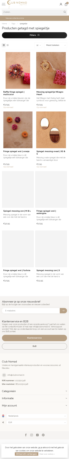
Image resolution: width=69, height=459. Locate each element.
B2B (34, 346)
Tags (13, 23)
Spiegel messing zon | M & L (17, 211)
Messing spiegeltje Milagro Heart (49, 93)
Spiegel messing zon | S (48, 270)
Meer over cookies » (47, 454)
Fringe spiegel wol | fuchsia (16, 270)
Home (4, 23)
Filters (34, 35)
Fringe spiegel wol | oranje (16, 151)
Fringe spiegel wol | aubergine (46, 212)
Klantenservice (34, 338)
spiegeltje (23, 23)
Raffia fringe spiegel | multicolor (13, 93)
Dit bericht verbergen (26, 454)
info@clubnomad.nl (16, 375)
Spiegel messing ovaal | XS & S (50, 152)
